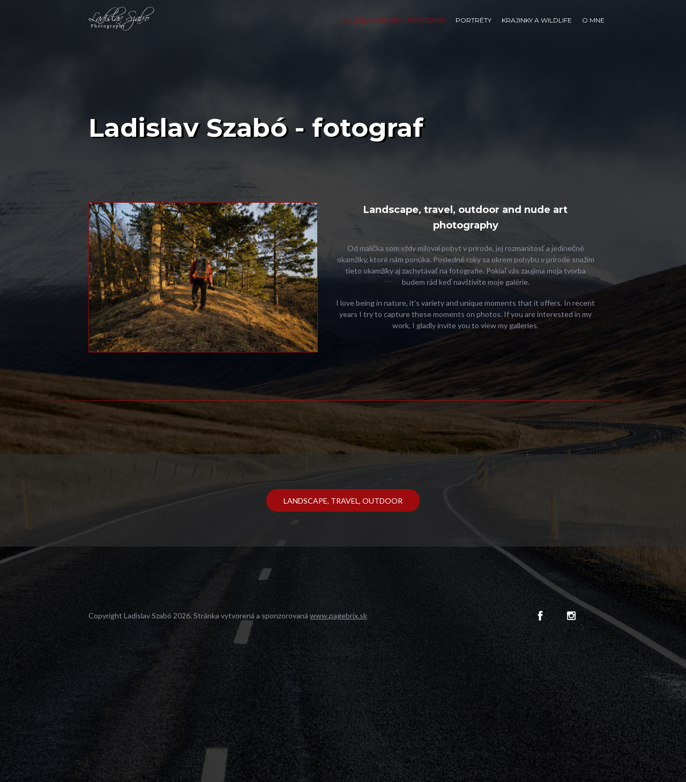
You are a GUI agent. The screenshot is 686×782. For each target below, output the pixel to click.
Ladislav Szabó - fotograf (394, 20)
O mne (593, 20)
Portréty (473, 20)
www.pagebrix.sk (338, 615)
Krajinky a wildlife (537, 20)
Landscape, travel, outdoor (343, 500)
